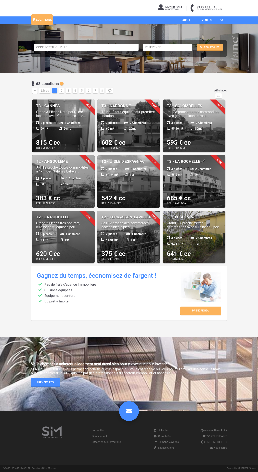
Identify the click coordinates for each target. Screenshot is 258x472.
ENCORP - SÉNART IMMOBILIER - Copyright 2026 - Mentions (29, 468)
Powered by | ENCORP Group (241, 468)
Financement (99, 436)
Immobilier (98, 430)
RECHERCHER (209, 47)
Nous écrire (218, 447)
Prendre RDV (200, 310)
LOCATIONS (42, 19)
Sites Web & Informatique (106, 442)
